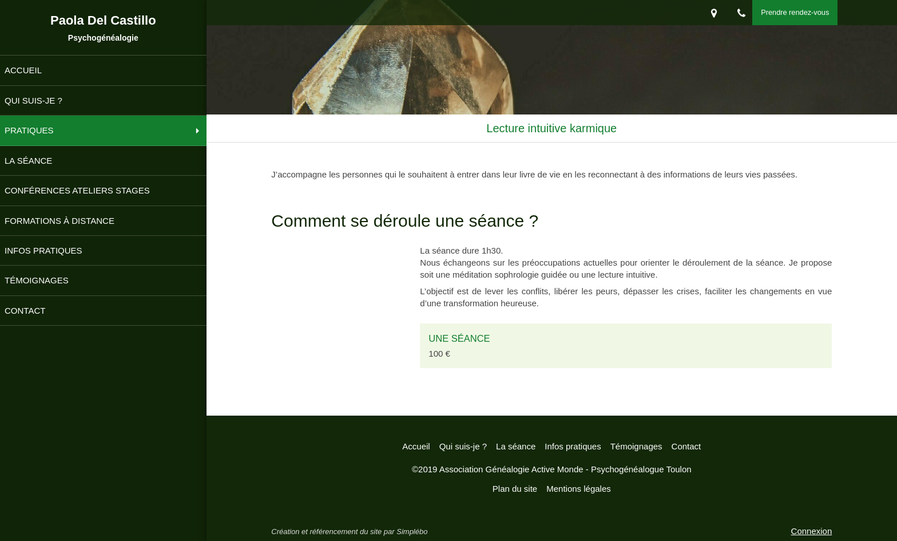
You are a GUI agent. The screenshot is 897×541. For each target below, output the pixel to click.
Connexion (811, 531)
